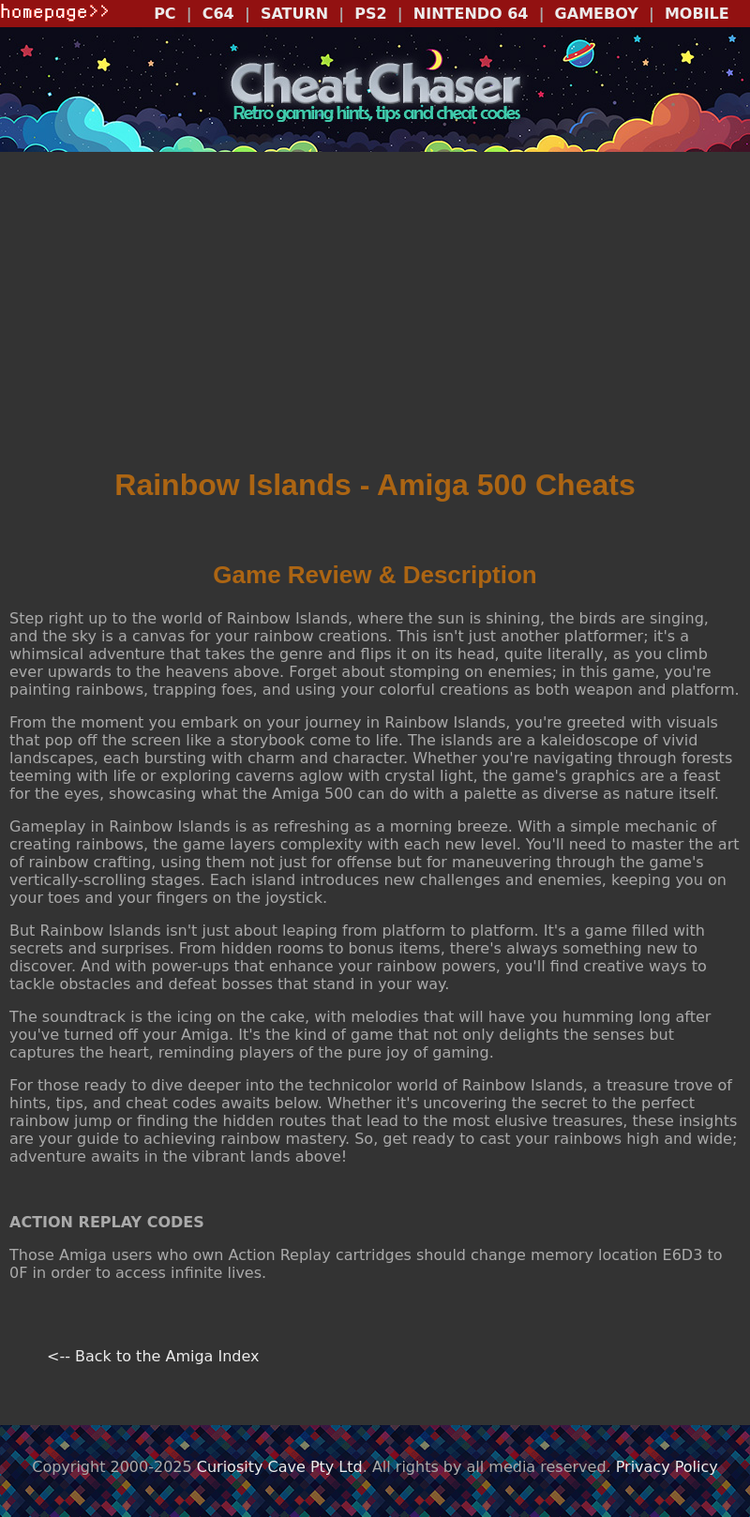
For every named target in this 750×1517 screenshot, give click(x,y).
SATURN (294, 14)
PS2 (370, 14)
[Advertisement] (375, 316)
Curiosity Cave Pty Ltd (280, 1467)
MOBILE (697, 14)
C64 (218, 14)
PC (164, 14)
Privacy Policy (667, 1467)
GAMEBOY (596, 14)
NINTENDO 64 (471, 14)
